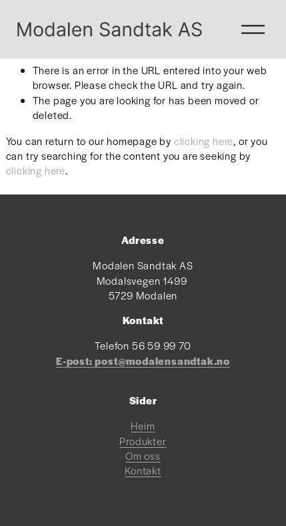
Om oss (143, 455)
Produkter (142, 441)
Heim (143, 425)
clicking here (203, 141)
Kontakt (143, 470)
